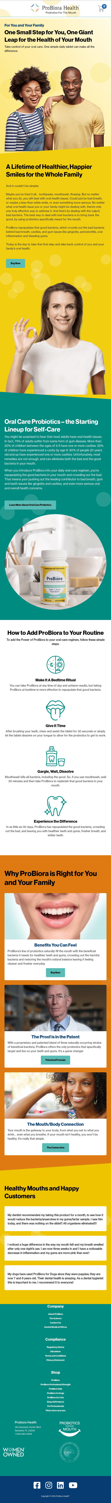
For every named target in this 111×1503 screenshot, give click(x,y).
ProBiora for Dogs (55, 1393)
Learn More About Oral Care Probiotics (30, 504)
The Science (55, 1318)
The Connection (55, 1147)
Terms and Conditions (55, 1356)
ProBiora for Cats (55, 1397)
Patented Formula (55, 1060)
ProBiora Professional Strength (56, 1384)
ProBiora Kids (55, 1389)
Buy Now (15, 263)
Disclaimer (55, 1351)
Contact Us (55, 1322)
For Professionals (55, 1406)
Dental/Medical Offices (55, 1327)
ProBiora (55, 1380)
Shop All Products (55, 1402)
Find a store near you (55, 1410)
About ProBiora (55, 1314)
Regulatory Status (55, 1347)
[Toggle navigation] (8, 8)
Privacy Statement (55, 1360)
